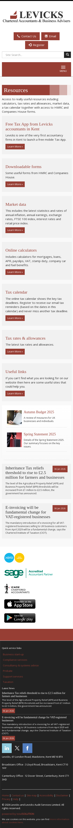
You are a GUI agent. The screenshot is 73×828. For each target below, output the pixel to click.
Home (5, 795)
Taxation (8, 682)
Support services (13, 676)
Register (37, 45)
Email (50, 36)
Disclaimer (62, 795)
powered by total (18, 814)
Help (15, 799)
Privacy (6, 799)
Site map (31, 795)
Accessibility (46, 795)
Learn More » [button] (15, 146)
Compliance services (15, 660)
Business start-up (13, 654)
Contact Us (26, 36)
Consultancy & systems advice (21, 665)
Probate (7, 671)
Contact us (17, 795)
